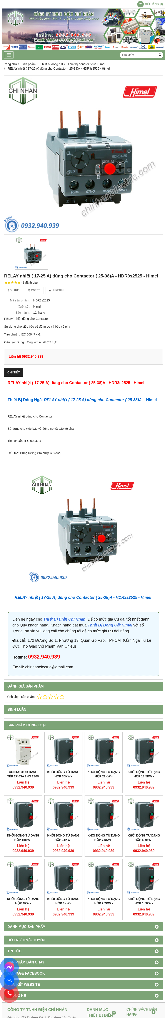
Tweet (34, 290)
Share (13, 290)
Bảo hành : (22, 312)
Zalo (9, 980)
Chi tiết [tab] (13, 372)
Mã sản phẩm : (20, 300)
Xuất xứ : (24, 306)
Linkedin (56, 290)
